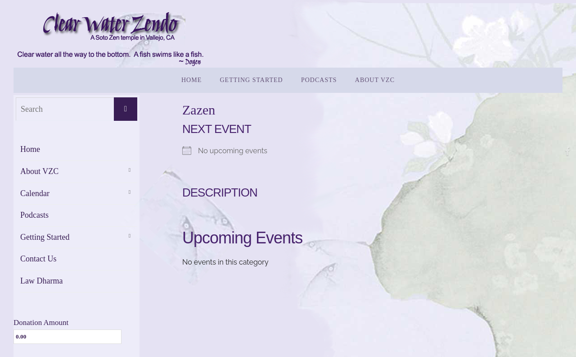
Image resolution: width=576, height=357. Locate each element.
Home (30, 149)
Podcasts (34, 215)
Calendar (35, 193)
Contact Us (38, 258)
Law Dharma (41, 280)
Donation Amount (41, 322)
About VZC (39, 171)
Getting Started (44, 237)
